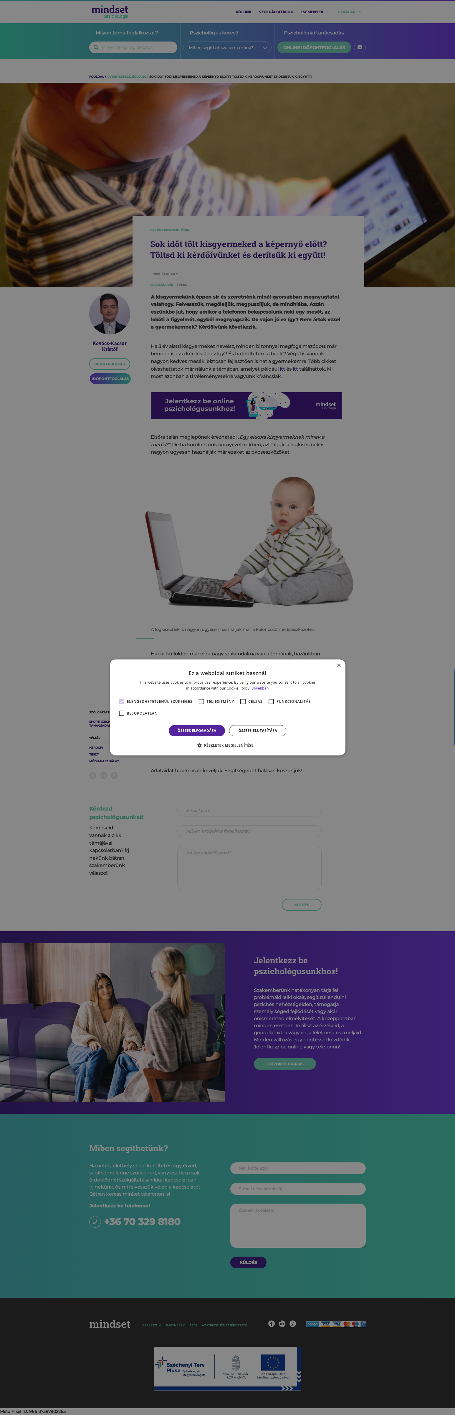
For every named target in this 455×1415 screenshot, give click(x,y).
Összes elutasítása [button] (257, 730)
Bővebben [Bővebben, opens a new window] (260, 688)
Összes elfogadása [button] (197, 730)
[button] (228, 745)
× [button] (339, 666)
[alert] (227, 707)
